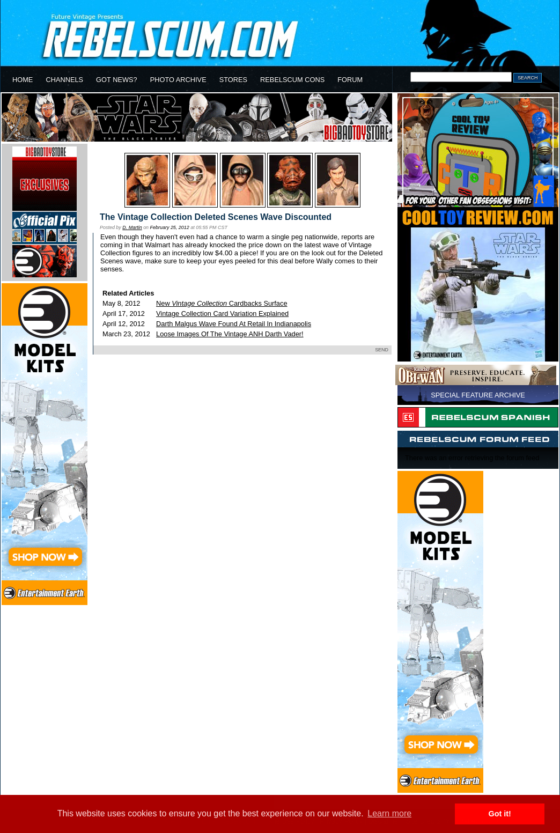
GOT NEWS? (116, 80)
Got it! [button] (500, 813)
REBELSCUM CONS (292, 80)
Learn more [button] (389, 813)
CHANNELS (64, 80)
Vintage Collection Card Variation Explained (222, 313)
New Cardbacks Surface (221, 303)
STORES (233, 80)
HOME (22, 80)
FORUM (350, 80)
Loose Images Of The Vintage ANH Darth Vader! (230, 334)
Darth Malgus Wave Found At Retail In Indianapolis (233, 324)
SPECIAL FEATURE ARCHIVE (478, 395)
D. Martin (132, 227)
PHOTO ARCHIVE (178, 80)
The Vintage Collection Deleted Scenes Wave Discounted (215, 217)
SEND (381, 349)
